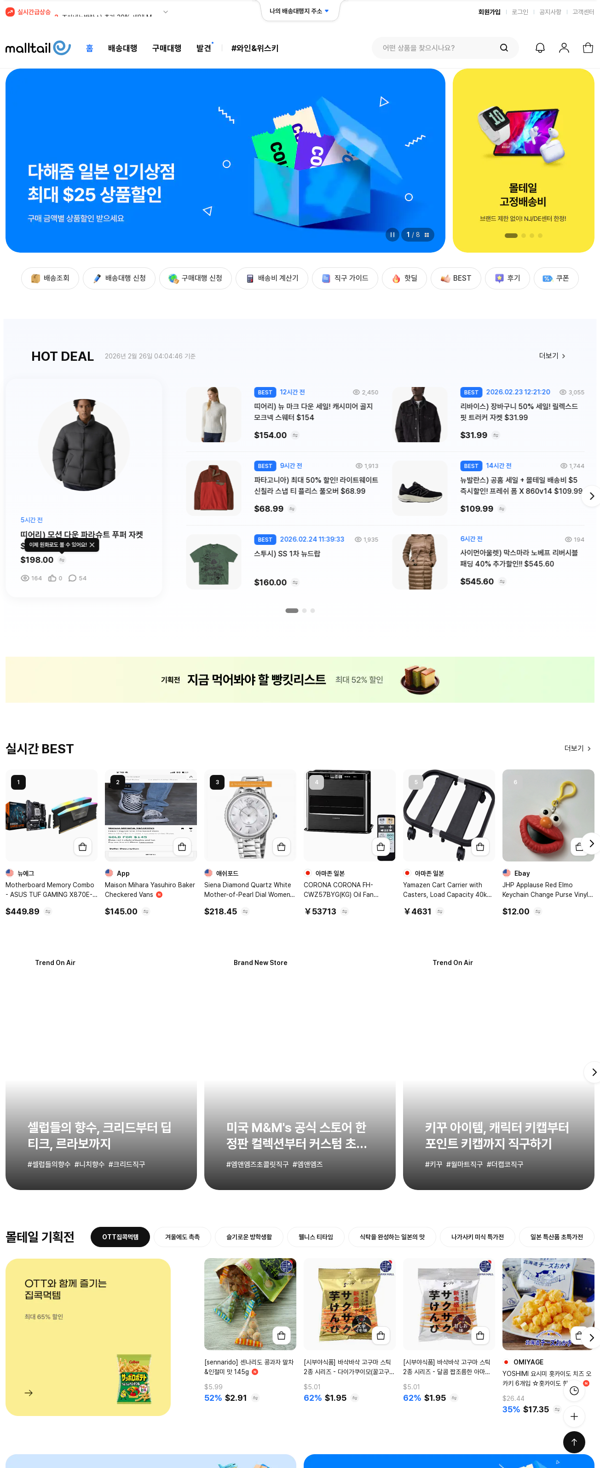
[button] (511, 235)
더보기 (554, 356)
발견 (203, 48)
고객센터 (583, 12)
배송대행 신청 (118, 278)
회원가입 (490, 12)
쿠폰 (555, 278)
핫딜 (403, 278)
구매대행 (167, 48)
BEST (455, 278)
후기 (506, 278)
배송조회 (49, 278)
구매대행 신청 (194, 278)
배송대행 (123, 48)
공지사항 (550, 12)
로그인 (520, 12)
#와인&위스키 (255, 48)
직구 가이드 (344, 278)
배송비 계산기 (271, 278)
